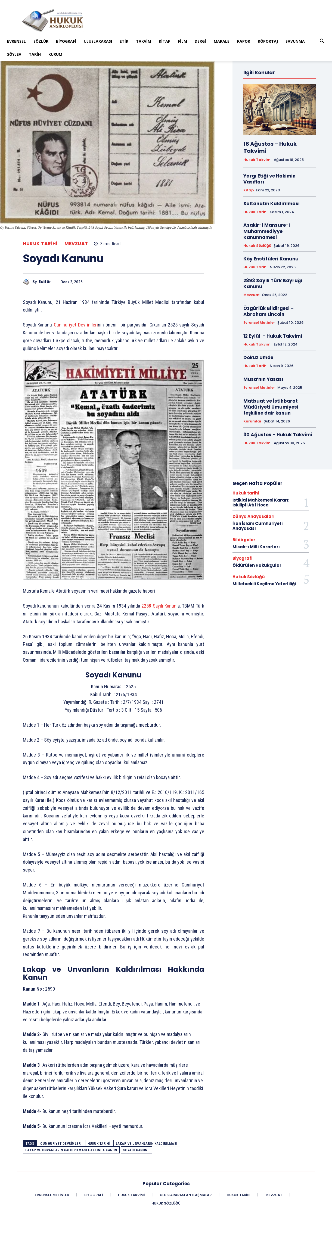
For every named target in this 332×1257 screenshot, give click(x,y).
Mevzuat (76, 243)
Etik (124, 41)
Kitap (164, 41)
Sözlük (40, 41)
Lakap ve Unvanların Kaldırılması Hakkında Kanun (71, 1150)
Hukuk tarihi (40, 243)
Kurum (55, 54)
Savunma (295, 41)
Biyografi (66, 41)
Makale (221, 41)
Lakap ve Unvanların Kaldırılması (147, 1143)
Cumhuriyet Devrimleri (76, 325)
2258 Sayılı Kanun (158, 606)
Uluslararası (98, 41)
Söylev (14, 54)
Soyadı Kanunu (136, 1150)
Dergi (200, 41)
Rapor (243, 41)
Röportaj (268, 41)
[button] (322, 41)
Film (182, 41)
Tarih (35, 54)
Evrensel (16, 41)
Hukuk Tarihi (99, 1143)
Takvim (143, 41)
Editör (45, 281)
